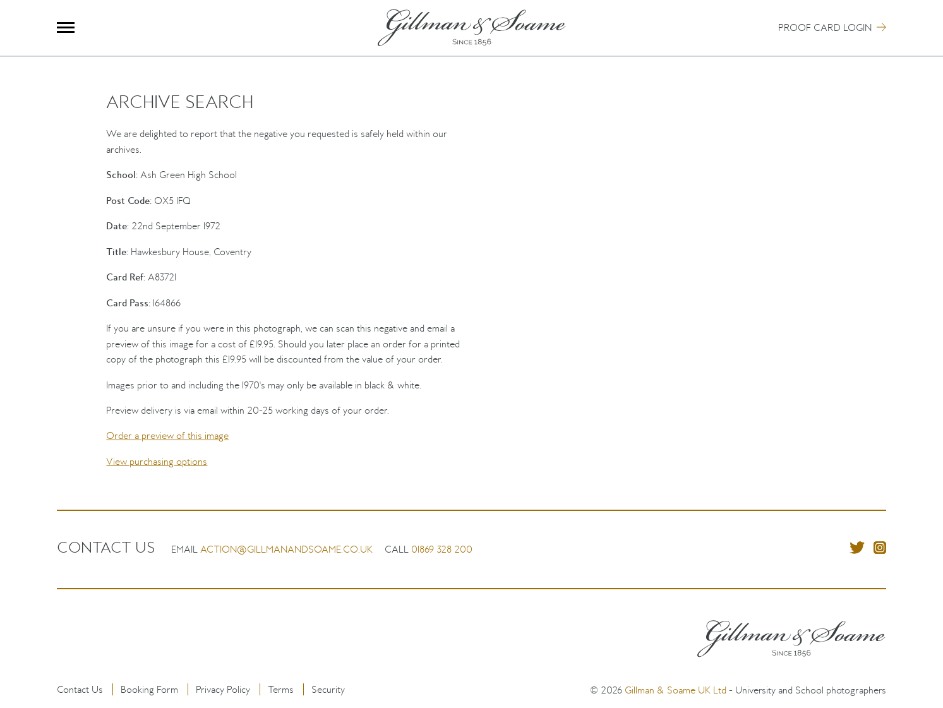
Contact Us (80, 689)
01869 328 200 (441, 549)
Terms (281, 689)
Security (328, 689)
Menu (66, 27)
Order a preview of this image (167, 435)
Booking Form (149, 689)
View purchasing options (156, 461)
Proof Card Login (825, 27)
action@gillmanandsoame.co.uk (286, 549)
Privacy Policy (223, 689)
